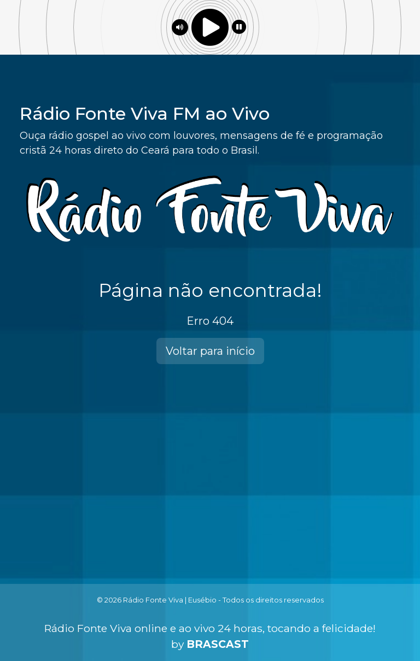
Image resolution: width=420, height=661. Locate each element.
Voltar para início (210, 351)
